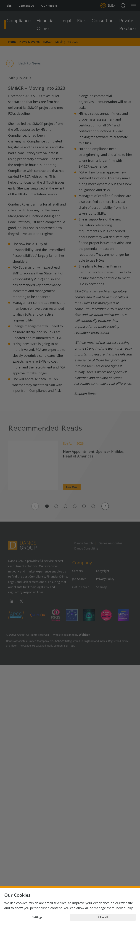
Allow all (103, 917)
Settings (37, 917)
